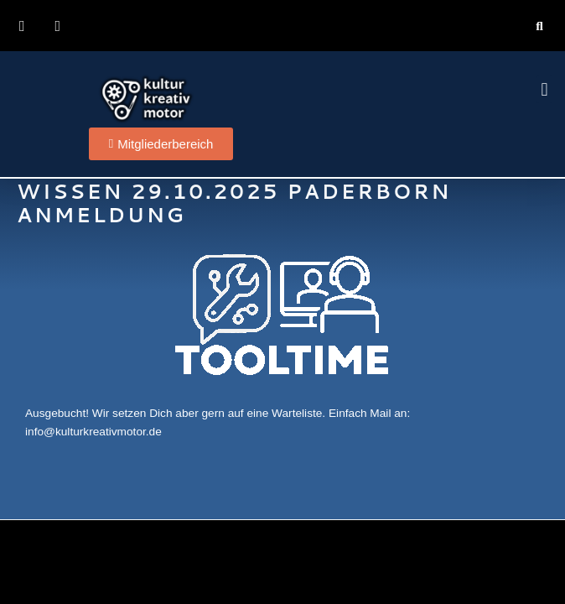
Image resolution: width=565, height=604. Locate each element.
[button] (539, 26)
